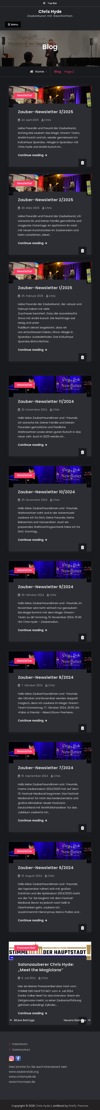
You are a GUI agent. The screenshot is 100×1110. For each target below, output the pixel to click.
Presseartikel (26, 925)
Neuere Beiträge (75, 1018)
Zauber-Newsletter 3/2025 (45, 112)
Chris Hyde (50, 11)
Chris (47, 120)
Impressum (20, 1042)
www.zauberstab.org (24, 1070)
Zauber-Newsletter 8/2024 (45, 663)
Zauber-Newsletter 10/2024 (46, 482)
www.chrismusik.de (22, 1075)
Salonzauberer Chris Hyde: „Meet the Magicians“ (46, 945)
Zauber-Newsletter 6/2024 (45, 848)
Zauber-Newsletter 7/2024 (45, 750)
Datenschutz (21, 1048)
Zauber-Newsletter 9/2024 (45, 575)
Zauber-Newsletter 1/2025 (45, 288)
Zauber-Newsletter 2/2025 (45, 200)
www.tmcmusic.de (22, 1080)
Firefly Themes (78, 1104)
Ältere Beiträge (24, 1018)
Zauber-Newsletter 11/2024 (46, 394)
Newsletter (24, 95)
